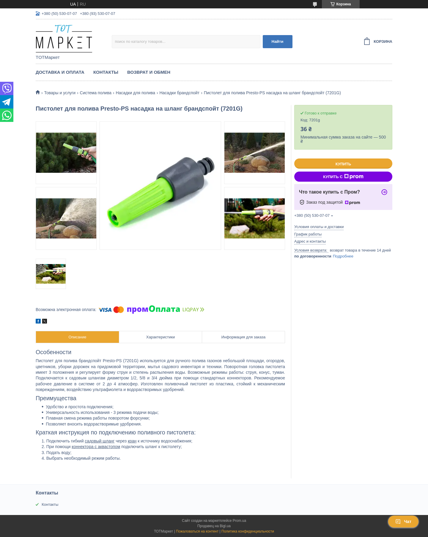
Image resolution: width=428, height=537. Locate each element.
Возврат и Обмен (148, 72)
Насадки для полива (135, 92)
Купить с (343, 176)
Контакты (105, 72)
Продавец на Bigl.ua (214, 526)
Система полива (95, 92)
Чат (403, 521)
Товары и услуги (59, 92)
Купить (343, 164)
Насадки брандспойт (179, 92)
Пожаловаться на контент (197, 531)
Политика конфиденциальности (247, 531)
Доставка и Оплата (60, 72)
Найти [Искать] (278, 41)
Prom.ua (239, 521)
